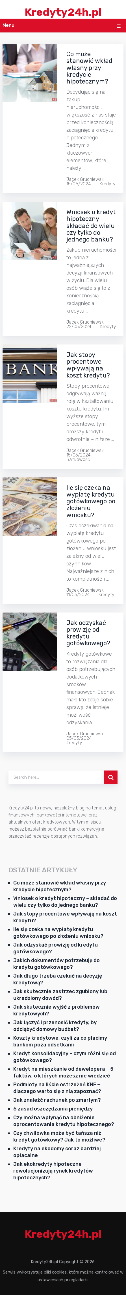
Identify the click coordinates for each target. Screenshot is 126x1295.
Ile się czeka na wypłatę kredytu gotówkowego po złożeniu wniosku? (90, 501)
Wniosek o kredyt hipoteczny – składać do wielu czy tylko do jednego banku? (91, 225)
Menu (8, 25)
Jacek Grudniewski (85, 179)
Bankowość (78, 459)
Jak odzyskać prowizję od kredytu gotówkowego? (88, 633)
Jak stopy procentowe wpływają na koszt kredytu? (88, 365)
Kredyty (108, 183)
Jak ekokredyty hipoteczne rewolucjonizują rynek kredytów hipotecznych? (53, 1171)
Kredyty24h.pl (63, 12)
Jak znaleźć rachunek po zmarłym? (57, 1100)
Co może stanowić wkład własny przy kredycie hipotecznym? (89, 67)
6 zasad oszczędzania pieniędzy (53, 1109)
